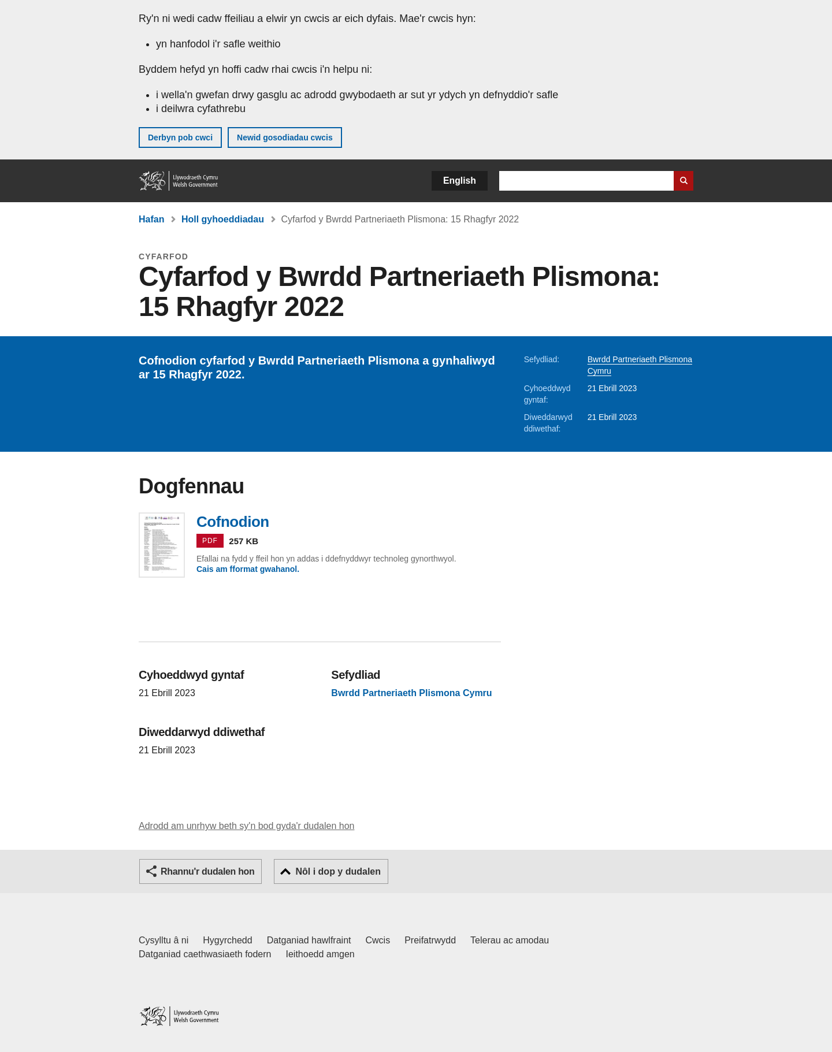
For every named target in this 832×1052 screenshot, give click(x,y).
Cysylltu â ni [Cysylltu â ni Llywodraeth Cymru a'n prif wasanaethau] (163, 940)
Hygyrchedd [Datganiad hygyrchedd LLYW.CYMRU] (227, 940)
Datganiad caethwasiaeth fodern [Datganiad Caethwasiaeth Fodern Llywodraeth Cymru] (205, 954)
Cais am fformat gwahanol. (247, 569)
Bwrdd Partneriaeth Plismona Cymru (411, 693)
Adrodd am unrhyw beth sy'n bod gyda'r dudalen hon (246, 826)
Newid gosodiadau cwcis (285, 137)
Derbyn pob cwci (180, 137)
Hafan (151, 219)
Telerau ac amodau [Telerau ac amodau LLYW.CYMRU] (509, 940)
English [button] (459, 180)
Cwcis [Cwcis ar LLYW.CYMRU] (378, 940)
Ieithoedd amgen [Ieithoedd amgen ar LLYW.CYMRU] (320, 954)
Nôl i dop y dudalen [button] (338, 871)
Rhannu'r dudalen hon (207, 871)
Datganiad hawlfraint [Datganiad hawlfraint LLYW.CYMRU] (309, 940)
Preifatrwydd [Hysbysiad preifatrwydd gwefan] (430, 940)
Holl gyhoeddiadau (222, 219)
